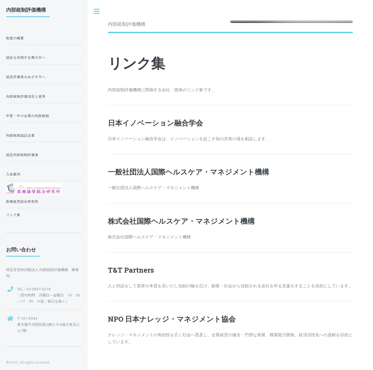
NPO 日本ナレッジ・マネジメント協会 (172, 319)
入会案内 (13, 174)
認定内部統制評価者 (22, 155)
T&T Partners (131, 270)
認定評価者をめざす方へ (26, 77)
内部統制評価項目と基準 (26, 96)
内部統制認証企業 (20, 135)
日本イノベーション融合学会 (155, 122)
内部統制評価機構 (126, 24)
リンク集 (13, 215)
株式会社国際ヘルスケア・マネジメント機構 (181, 221)
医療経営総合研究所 (22, 201)
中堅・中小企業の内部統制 (27, 116)
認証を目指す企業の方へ (26, 57)
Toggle (97, 11)
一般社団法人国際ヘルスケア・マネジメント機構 (188, 171)
